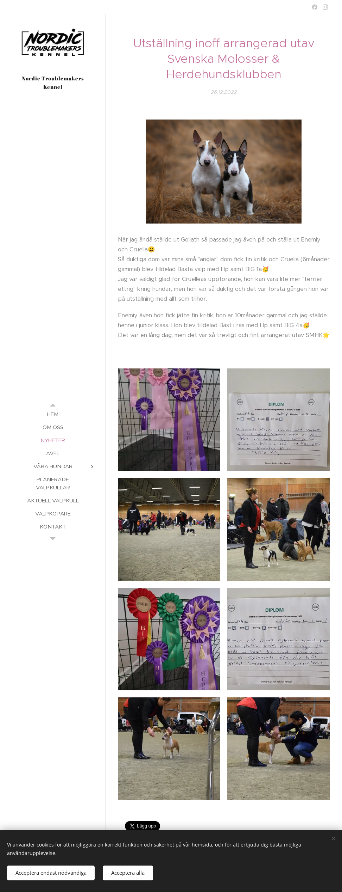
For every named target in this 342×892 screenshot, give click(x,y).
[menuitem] (52, 414)
